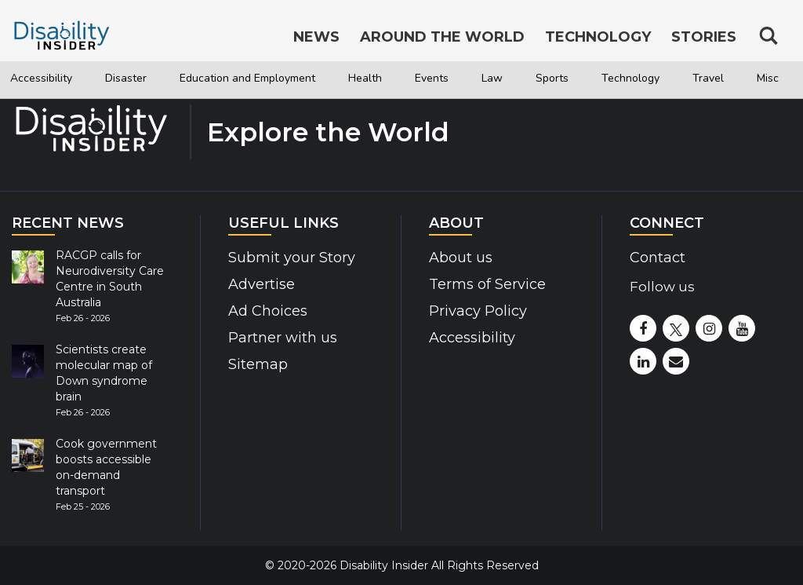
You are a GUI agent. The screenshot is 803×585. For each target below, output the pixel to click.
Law (492, 78)
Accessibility (41, 78)
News (316, 37)
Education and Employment (247, 78)
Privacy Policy (478, 311)
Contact (657, 257)
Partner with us (282, 337)
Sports (552, 78)
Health (365, 78)
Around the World (442, 37)
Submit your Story (291, 257)
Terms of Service (487, 284)
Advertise (261, 284)
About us (460, 257)
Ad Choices (267, 311)
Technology (630, 78)
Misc (768, 78)
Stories (703, 37)
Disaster (126, 78)
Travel (708, 78)
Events (432, 78)
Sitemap (258, 364)
